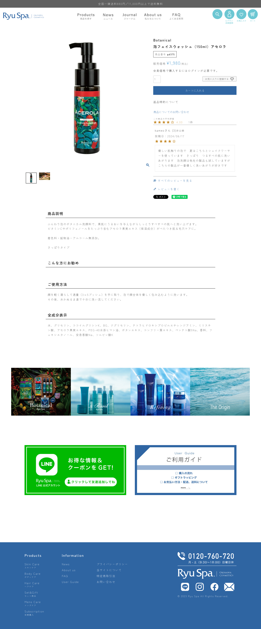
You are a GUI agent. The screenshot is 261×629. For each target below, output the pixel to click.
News (66, 564)
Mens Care (33, 603)
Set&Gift (31, 593)
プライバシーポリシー (112, 564)
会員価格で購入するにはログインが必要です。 (186, 71)
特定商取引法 (106, 576)
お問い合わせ (106, 582)
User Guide (70, 582)
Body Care (33, 575)
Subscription (34, 612)
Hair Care (32, 584)
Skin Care (32, 565)
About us (69, 570)
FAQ (65, 576)
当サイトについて (109, 570)
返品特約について (165, 102)
